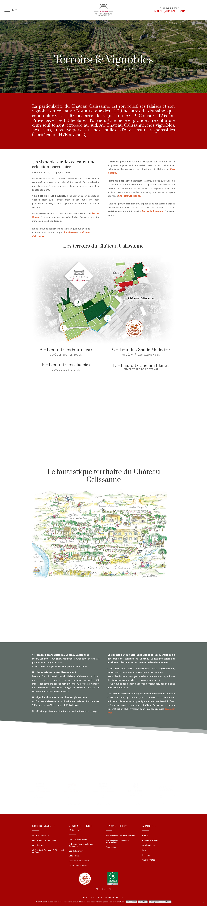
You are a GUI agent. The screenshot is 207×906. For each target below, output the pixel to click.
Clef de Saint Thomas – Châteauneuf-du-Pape (48, 851)
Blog (144, 850)
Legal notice (91, 897)
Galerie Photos (148, 860)
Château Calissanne (40, 836)
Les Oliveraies (38, 845)
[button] (40, 793)
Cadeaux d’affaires (150, 840)
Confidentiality (113, 897)
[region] (103, 793)
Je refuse (143, 902)
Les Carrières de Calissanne (44, 840)
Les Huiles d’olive (76, 851)
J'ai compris (131, 902)
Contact (145, 836)
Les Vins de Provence (78, 839)
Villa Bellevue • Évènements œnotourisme (117, 841)
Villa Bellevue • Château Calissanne (120, 836)
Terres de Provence (152, 211)
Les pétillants (74, 856)
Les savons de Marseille (79, 861)
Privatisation (111, 847)
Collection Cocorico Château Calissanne (81, 845)
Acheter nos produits (78, 866)
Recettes (146, 855)
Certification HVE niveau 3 (59, 135)
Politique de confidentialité (160, 902)
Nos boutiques (148, 845)
